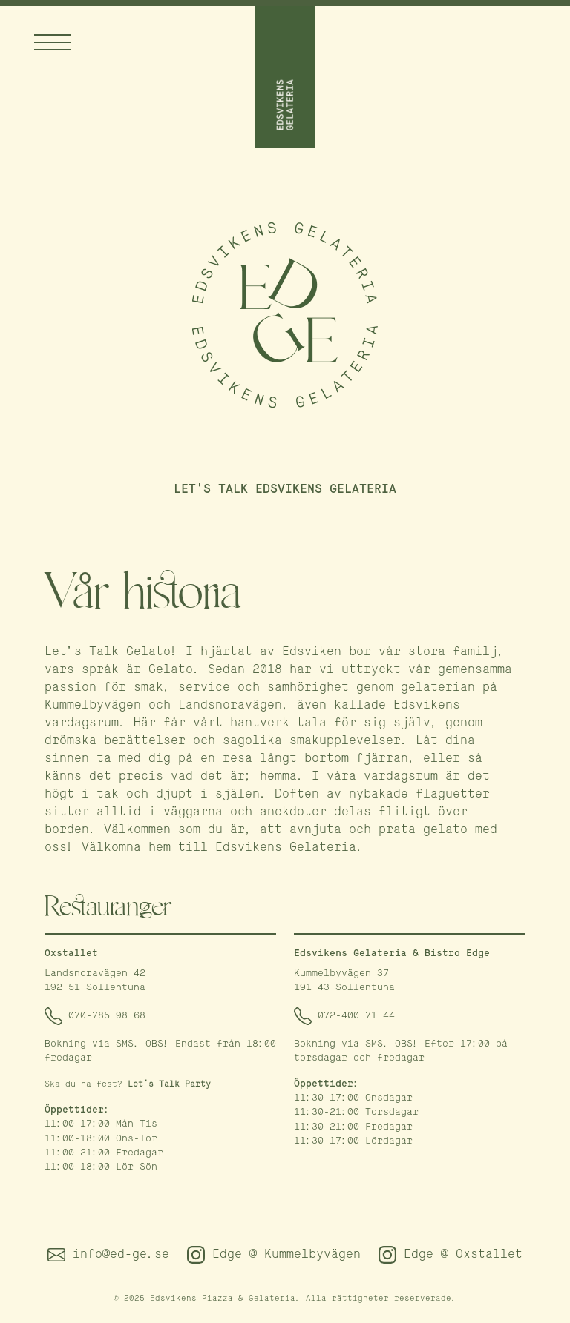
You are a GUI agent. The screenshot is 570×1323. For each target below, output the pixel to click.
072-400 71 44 (344, 1016)
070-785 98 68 (95, 1016)
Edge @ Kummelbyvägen (274, 1255)
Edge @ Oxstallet (450, 1255)
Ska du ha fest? (128, 1084)
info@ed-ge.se (108, 1255)
